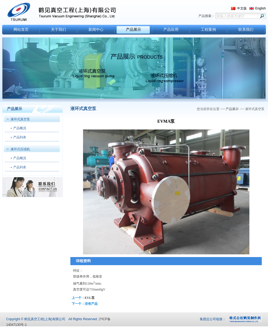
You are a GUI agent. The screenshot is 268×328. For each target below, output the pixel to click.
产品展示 (133, 30)
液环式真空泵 (20, 119)
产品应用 (170, 30)
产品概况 (19, 128)
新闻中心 (96, 30)
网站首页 (21, 30)
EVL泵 (90, 298)
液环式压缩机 (20, 149)
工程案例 (208, 30)
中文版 (242, 8)
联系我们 (245, 30)
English (260, 8)
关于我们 (58, 30)
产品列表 (19, 137)
